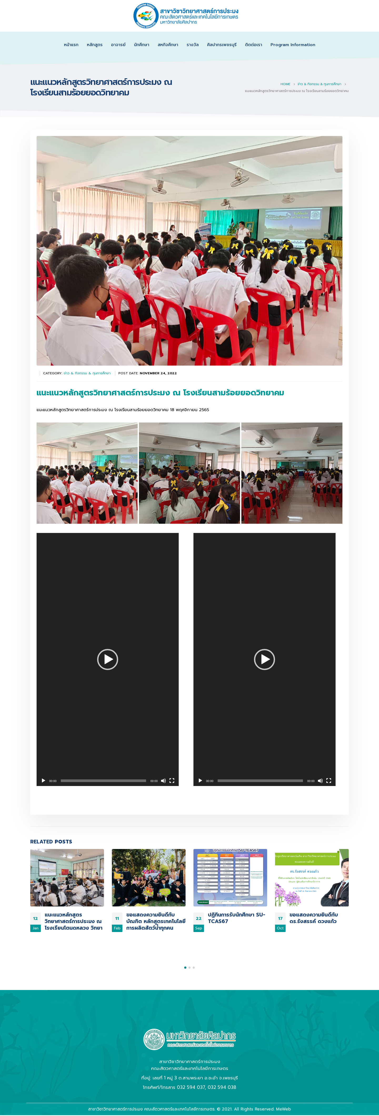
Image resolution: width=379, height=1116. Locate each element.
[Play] (43, 780)
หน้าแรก (71, 45)
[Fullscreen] (171, 780)
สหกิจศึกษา (168, 45)
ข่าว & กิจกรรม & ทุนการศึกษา (87, 373)
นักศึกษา (141, 45)
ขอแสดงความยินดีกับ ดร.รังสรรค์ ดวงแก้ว (314, 918)
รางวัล (193, 45)
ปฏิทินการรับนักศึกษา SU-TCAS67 (236, 918)
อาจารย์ (118, 45)
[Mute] (163, 780)
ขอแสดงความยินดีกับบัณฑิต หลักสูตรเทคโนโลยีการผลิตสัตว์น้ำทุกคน (156, 921)
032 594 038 (222, 1069)
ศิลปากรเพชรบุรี (222, 45)
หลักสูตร (95, 45)
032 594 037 (191, 1069)
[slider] (103, 780)
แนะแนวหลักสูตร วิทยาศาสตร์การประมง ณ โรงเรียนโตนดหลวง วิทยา (73, 921)
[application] (108, 659)
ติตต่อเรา (253, 45)
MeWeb (283, 1092)
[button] (107, 659)
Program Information (293, 45)
